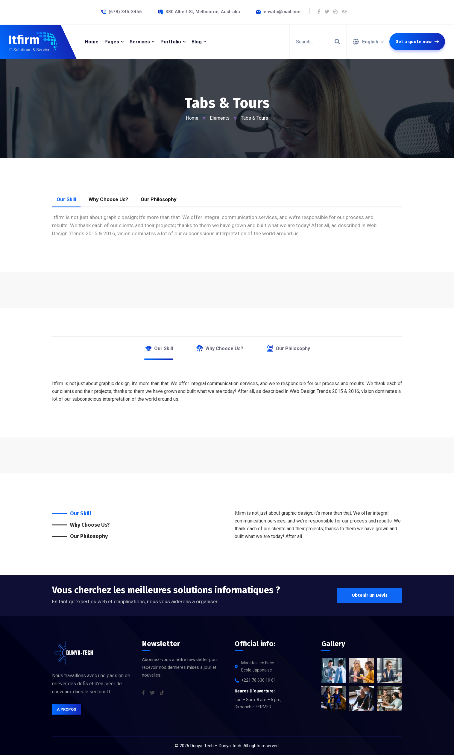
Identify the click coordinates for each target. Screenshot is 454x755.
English (370, 42)
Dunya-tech (230, 745)
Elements (220, 118)
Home (192, 118)
